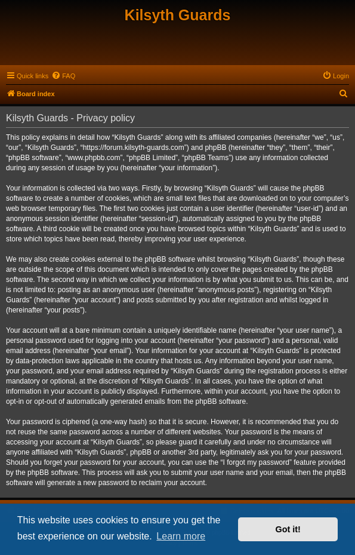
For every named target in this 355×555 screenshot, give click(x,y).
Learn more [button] (180, 536)
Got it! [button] (288, 529)
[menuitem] (63, 76)
